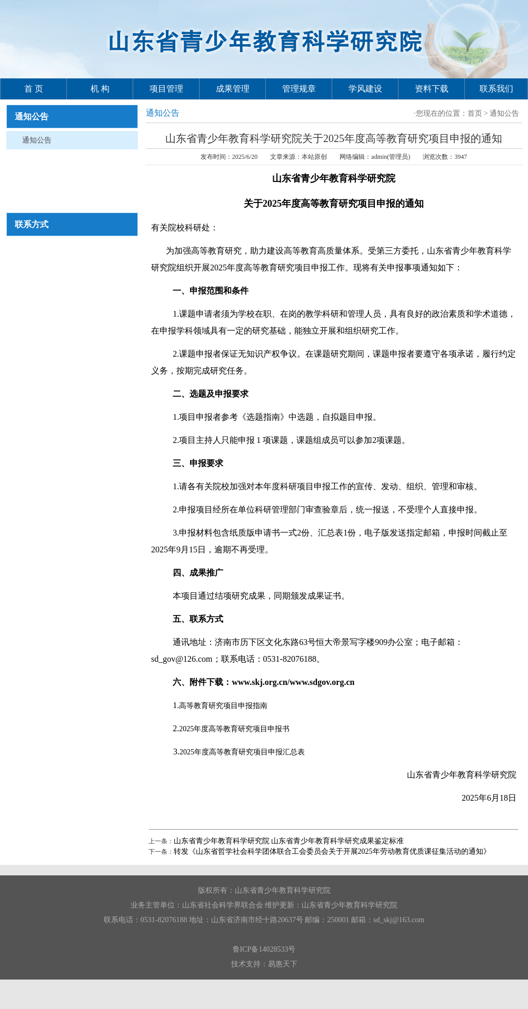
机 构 (100, 88)
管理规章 (299, 88)
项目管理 (166, 88)
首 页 (33, 88)
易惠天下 (282, 964)
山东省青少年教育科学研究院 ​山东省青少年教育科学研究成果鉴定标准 (289, 841)
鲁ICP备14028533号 (264, 949)
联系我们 (496, 88)
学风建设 (365, 88)
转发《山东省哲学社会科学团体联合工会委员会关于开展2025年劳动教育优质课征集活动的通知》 (332, 851)
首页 (474, 113)
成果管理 (233, 88)
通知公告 (37, 140)
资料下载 (432, 88)
